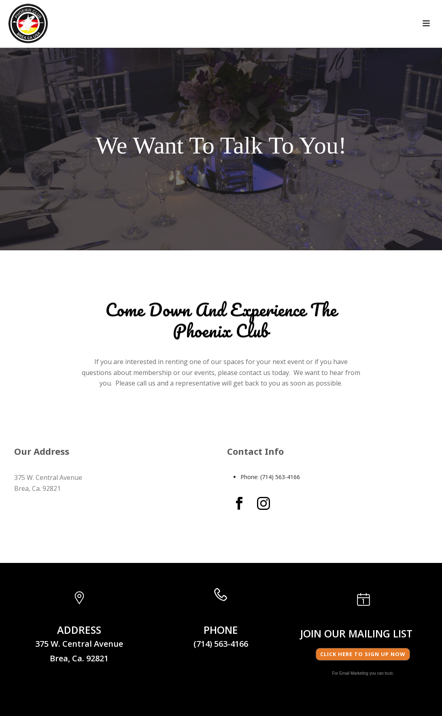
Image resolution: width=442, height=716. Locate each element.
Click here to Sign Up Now (363, 654)
